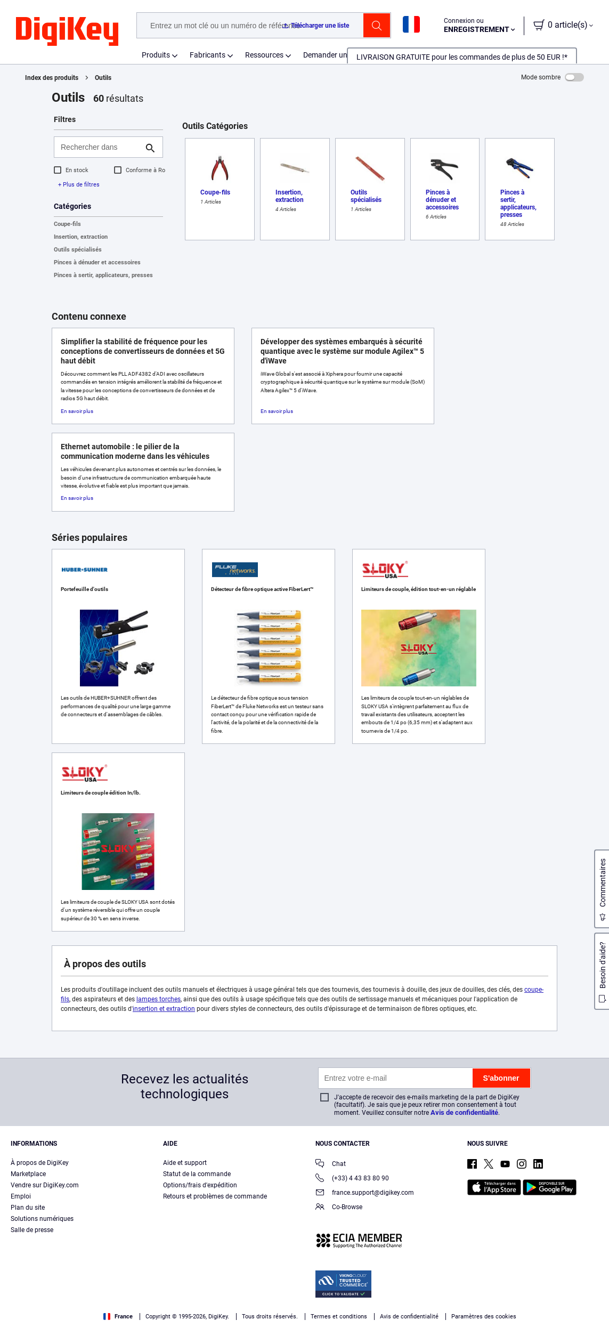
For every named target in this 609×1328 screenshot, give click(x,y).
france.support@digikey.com (364, 1193)
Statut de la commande (197, 1174)
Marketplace (28, 1174)
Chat (330, 1165)
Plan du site (28, 1207)
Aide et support (185, 1163)
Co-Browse (338, 1208)
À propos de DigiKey (40, 1163)
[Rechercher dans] (99, 147)
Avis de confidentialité (464, 1112)
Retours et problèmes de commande (215, 1196)
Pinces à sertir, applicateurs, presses (103, 275)
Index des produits (51, 78)
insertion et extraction (164, 1009)
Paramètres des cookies (483, 1316)
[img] (67, 32)
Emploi (21, 1196)
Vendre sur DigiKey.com (45, 1185)
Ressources (264, 55)
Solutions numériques (42, 1218)
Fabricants (207, 55)
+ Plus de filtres (79, 184)
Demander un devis (334, 55)
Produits (156, 55)
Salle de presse (32, 1230)
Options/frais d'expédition (200, 1185)
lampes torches (158, 999)
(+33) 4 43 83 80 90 (352, 1179)
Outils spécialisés (78, 250)
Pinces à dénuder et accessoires (97, 262)
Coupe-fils (67, 224)
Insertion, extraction (81, 237)
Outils (103, 78)
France (118, 1316)
